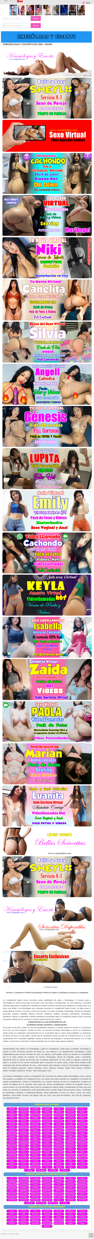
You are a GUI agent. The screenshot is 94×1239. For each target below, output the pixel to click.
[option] (13, 10)
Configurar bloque (50, 987)
